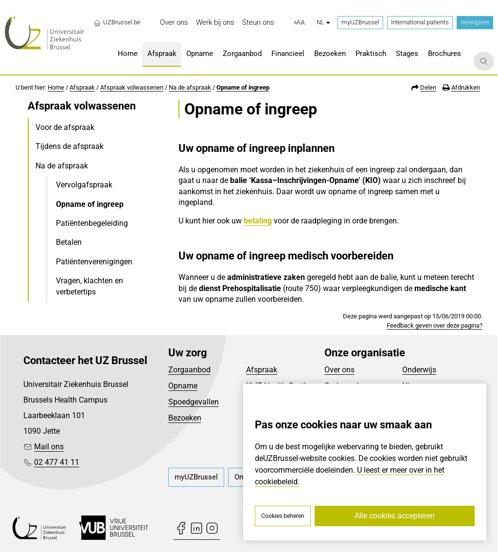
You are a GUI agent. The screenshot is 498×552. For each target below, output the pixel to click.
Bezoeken (184, 418)
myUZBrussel (360, 22)
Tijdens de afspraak (70, 146)
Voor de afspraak (65, 127)
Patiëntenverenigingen (94, 261)
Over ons (339, 369)
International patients (420, 22)
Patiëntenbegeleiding (92, 223)
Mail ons (49, 446)
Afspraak (82, 87)
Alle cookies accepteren (395, 515)
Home (56, 87)
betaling (258, 220)
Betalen (69, 242)
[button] (299, 23)
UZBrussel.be (117, 22)
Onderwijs (419, 369)
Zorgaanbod (189, 369)
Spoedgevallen (193, 401)
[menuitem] (174, 23)
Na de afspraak (190, 87)
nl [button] (323, 22)
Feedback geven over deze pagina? (434, 325)
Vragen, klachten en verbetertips (89, 286)
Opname (182, 385)
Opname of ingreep (242, 87)
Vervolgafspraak (84, 184)
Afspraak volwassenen (131, 87)
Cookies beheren (282, 516)
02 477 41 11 (56, 462)
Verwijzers (475, 22)
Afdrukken (465, 87)
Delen (428, 87)
